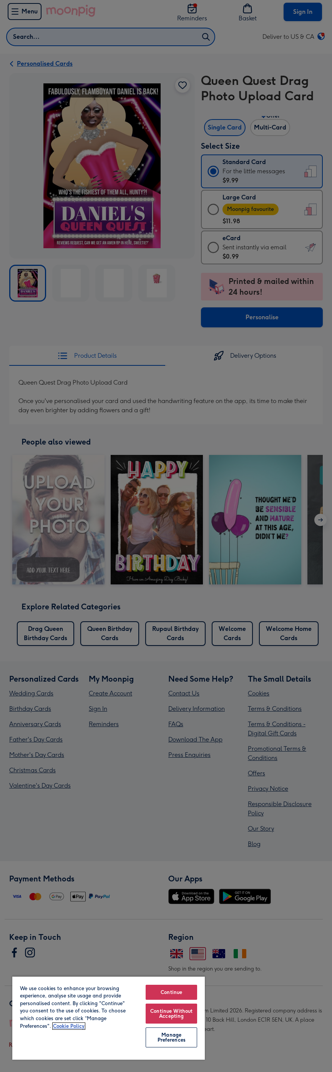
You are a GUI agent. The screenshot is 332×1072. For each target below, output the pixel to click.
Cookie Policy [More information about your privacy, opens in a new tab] (69, 1026)
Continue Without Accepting (171, 1013)
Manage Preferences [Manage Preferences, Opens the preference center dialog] (172, 1037)
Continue (171, 992)
